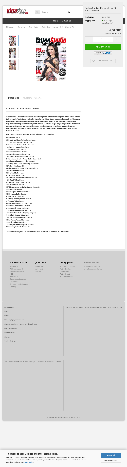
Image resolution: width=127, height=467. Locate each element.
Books (55, 21)
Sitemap (7, 337)
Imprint (6, 311)
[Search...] (37, 12)
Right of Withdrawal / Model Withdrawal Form (20, 324)
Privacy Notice (28, 462)
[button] (89, 39)
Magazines (66, 21)
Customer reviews (32, 98)
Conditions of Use (10, 328)
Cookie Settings (10, 341)
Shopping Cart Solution (55, 417)
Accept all (111, 455)
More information (110, 461)
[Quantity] (103, 39)
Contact (7, 316)
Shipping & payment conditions (15, 320)
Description (14, 98)
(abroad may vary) (107, 23)
